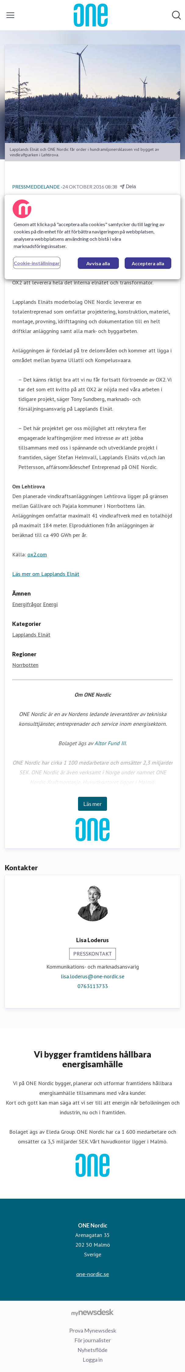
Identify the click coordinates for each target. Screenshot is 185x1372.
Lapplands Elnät (31, 634)
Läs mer (92, 803)
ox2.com (37, 554)
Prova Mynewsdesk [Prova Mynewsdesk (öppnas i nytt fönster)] (92, 1330)
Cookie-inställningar (37, 263)
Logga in (93, 1359)
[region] (92, 237)
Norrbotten (25, 664)
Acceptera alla (148, 263)
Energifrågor (26, 604)
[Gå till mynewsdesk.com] (92, 1312)
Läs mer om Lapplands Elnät (45, 573)
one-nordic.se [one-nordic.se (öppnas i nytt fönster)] (92, 1274)
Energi (50, 604)
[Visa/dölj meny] (10, 15)
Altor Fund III (110, 743)
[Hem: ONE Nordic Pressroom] (90, 15)
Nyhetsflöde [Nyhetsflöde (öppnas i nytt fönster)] (92, 1350)
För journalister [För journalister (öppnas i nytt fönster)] (92, 1340)
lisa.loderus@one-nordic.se (92, 976)
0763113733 (92, 986)
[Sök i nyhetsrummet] (176, 15)
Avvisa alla (98, 263)
